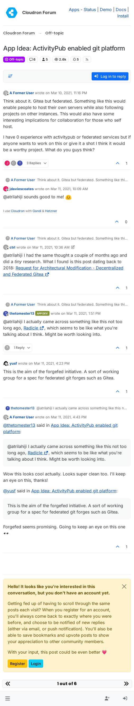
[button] (7, 698)
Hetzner (51, 211)
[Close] (124, 586)
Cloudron (18, 211)
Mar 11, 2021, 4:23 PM (52, 363)
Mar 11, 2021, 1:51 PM (83, 313)
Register (17, 663)
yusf (13, 363)
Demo (106, 9)
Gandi (37, 211)
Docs (121, 9)
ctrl (12, 247)
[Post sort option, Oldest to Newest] (10, 76)
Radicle (34, 328)
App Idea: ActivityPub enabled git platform (73, 490)
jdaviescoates (22, 189)
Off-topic (14, 59)
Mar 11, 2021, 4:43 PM (69, 417)
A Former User (22, 93)
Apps (74, 9)
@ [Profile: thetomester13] (19, 425)
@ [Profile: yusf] (9, 490)
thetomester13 (22, 313)
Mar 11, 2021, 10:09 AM (69, 189)
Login (36, 663)
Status (90, 9)
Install (123, 16)
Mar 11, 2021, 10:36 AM (51, 247)
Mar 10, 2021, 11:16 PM (69, 93)
